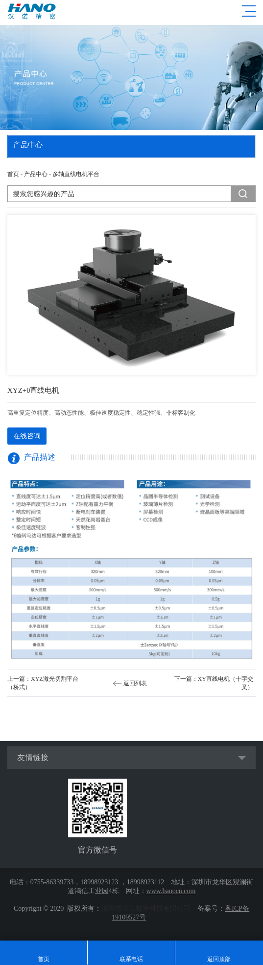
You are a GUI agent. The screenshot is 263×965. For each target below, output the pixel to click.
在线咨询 (27, 436)
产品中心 (36, 174)
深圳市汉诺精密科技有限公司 (146, 908)
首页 (13, 174)
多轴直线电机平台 (75, 174)
